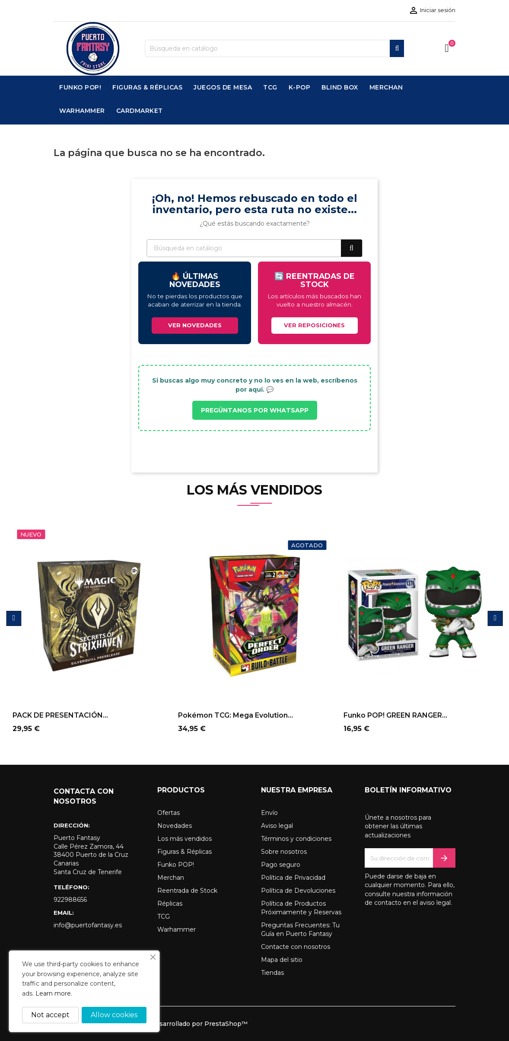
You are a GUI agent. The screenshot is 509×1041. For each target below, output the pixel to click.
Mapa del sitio (281, 960)
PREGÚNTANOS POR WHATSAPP (255, 410)
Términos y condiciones (296, 839)
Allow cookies (114, 1015)
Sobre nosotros (284, 852)
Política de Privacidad (293, 877)
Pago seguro (280, 865)
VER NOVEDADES (195, 325)
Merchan (170, 877)
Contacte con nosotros (295, 947)
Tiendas (272, 973)
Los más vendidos (184, 839)
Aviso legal (277, 826)
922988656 (70, 900)
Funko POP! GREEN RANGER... (395, 715)
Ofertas (168, 813)
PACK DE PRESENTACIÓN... (60, 715)
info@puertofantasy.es (88, 925)
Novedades (174, 826)
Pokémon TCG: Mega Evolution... (235, 715)
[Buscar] (274, 48)
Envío (269, 813)
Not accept (50, 1015)
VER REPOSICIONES (314, 325)
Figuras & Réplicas (184, 852)
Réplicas (169, 903)
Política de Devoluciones (298, 890)
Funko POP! (175, 865)
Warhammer (176, 929)
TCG (163, 916)
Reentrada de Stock (187, 890)
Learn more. (53, 993)
